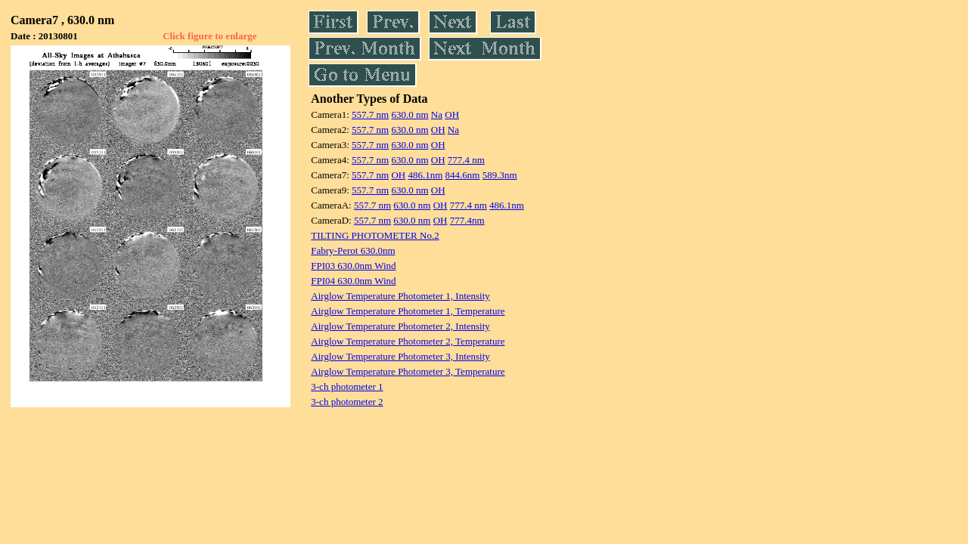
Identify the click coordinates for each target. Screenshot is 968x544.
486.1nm (425, 175)
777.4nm (467, 220)
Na (436, 114)
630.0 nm (409, 114)
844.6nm (462, 175)
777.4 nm (466, 159)
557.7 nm (370, 114)
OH (452, 114)
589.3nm (499, 175)
